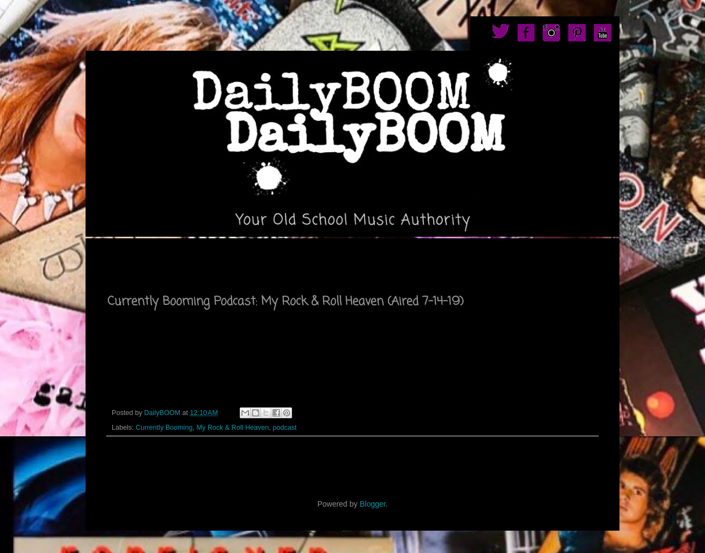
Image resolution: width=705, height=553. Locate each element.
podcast (284, 427)
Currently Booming (164, 427)
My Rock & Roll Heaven (232, 427)
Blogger (372, 504)
